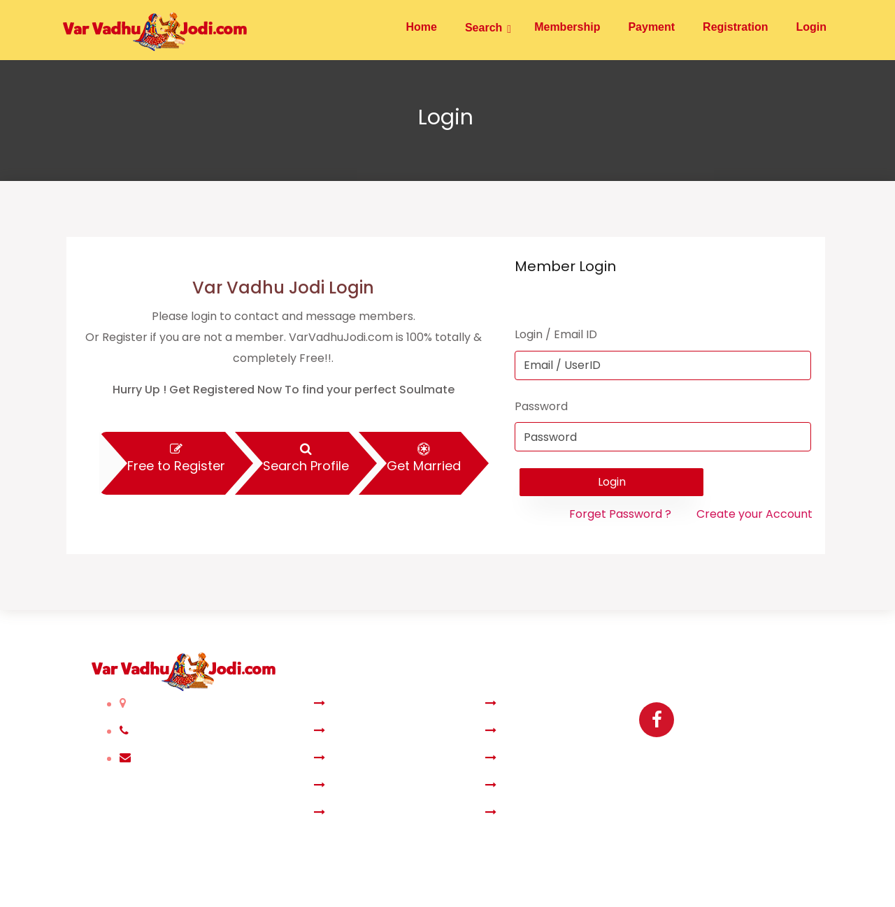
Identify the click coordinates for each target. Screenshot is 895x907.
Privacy (513, 786)
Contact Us (524, 813)
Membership (357, 758)
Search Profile (306, 458)
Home (338, 704)
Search (341, 731)
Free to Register (176, 458)
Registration (526, 704)
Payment (518, 758)
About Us (347, 786)
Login (507, 731)
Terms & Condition (373, 813)
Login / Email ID (556, 334)
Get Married (424, 458)
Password (541, 406)
